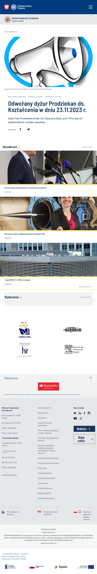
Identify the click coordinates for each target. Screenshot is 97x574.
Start (6, 32)
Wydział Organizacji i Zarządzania (25, 18)
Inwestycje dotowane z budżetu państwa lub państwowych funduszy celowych (46, 449)
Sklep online (81, 439)
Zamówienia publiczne (46, 498)
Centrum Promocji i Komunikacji (45, 424)
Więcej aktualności (85, 287)
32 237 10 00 (11, 451)
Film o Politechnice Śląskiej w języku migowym (48, 431)
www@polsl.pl (67, 540)
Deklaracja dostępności (48, 543)
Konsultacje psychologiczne (48, 458)
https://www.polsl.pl (9, 433)
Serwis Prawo (43, 483)
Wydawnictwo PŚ (44, 493)
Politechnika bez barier (46, 478)
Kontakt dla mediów (9, 475)
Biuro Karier (42, 418)
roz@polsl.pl (11, 428)
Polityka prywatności (48, 532)
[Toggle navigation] (91, 7)
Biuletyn (81, 429)
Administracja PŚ (44, 408)
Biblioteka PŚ (43, 413)
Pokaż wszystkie (87, 147)
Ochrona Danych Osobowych (48, 463)
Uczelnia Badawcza (45, 488)
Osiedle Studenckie (45, 473)
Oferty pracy (42, 468)
